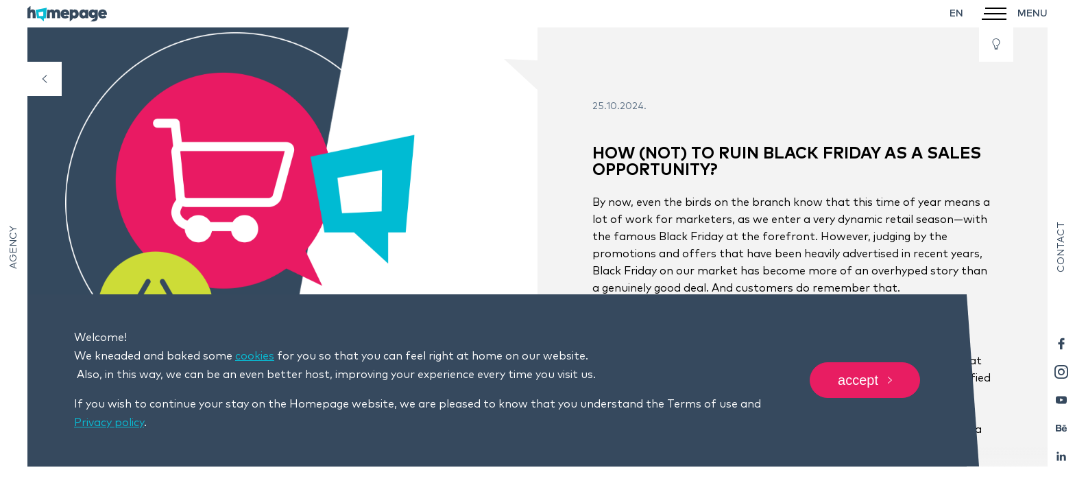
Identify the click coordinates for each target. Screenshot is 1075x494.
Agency (14, 247)
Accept (865, 380)
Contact (1061, 247)
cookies (254, 356)
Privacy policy (109, 422)
